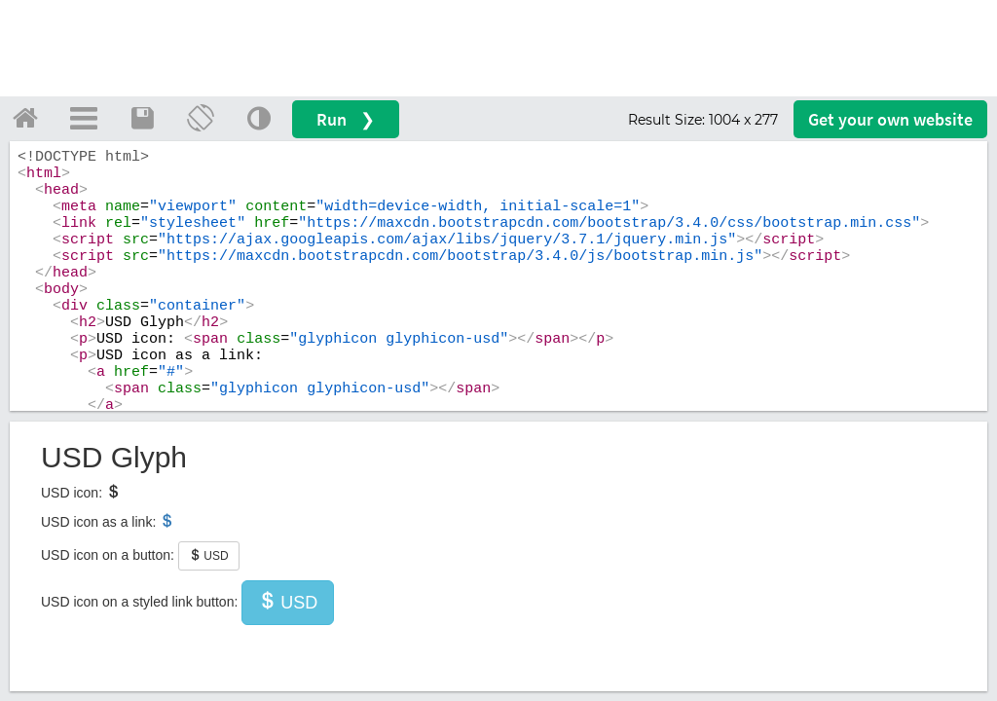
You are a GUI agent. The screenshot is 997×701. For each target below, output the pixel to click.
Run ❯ (345, 119)
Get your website (890, 119)
